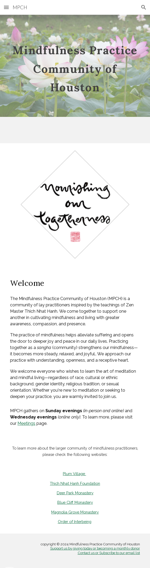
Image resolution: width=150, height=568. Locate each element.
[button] (6, 7)
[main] (75, 66)
